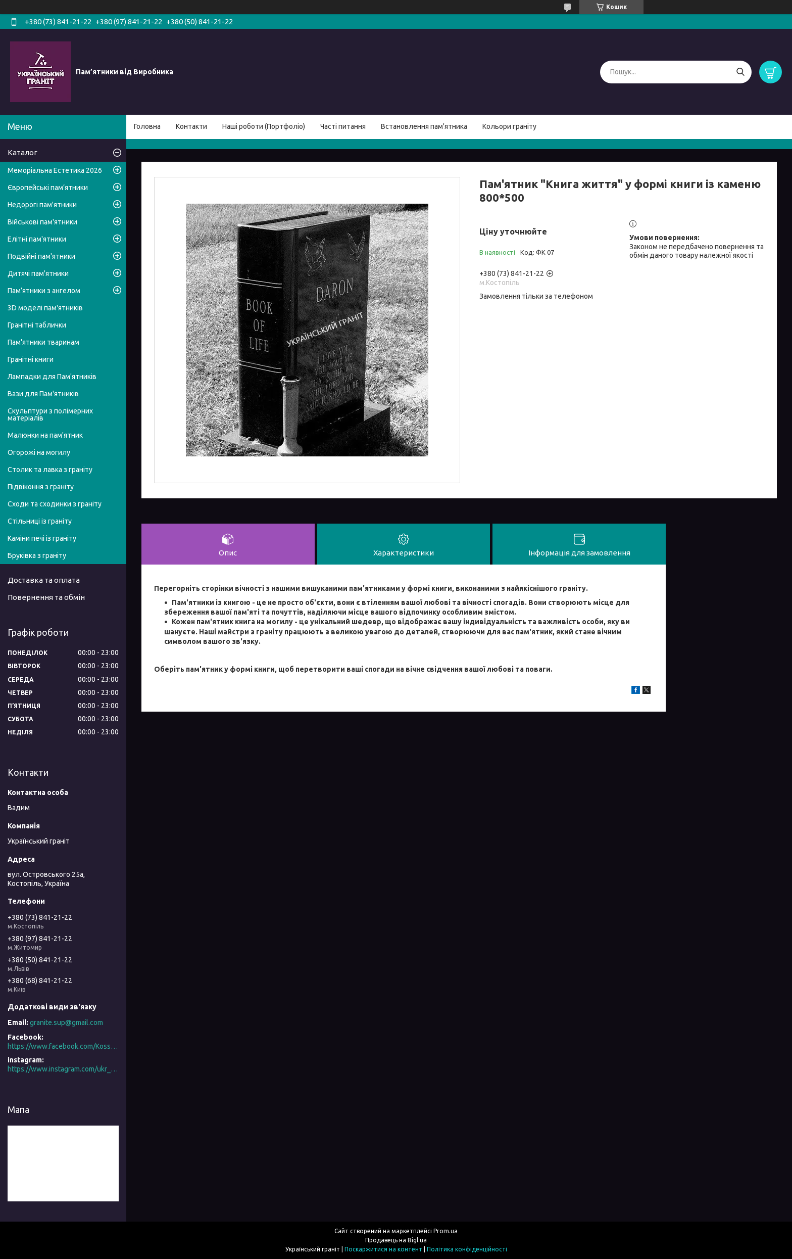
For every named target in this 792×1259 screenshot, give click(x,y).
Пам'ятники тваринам (43, 342)
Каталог (22, 152)
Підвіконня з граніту (41, 487)
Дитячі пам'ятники (38, 273)
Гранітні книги (31, 359)
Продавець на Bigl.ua (396, 1240)
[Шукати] (740, 72)
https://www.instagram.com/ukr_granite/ (63, 1069)
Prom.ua (445, 1231)
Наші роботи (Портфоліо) (263, 126)
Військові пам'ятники (42, 222)
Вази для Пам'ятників (43, 394)
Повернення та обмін (46, 597)
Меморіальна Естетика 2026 (55, 170)
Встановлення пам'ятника (424, 126)
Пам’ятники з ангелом (44, 291)
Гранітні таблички (37, 325)
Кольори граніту (509, 126)
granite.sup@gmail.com (66, 1022)
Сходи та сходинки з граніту (55, 504)
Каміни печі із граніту (42, 538)
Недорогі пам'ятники (42, 205)
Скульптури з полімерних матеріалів (50, 414)
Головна (147, 126)
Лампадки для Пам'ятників (52, 376)
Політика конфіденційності (467, 1249)
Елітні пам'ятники (37, 239)
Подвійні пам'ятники (41, 256)
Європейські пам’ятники (48, 187)
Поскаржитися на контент (383, 1249)
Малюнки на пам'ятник (45, 435)
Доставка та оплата (44, 580)
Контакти (191, 126)
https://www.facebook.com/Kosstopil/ (63, 1046)
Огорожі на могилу (39, 452)
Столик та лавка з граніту (50, 469)
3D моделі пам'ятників (45, 308)
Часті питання (343, 126)
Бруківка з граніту (37, 555)
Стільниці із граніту (40, 521)
